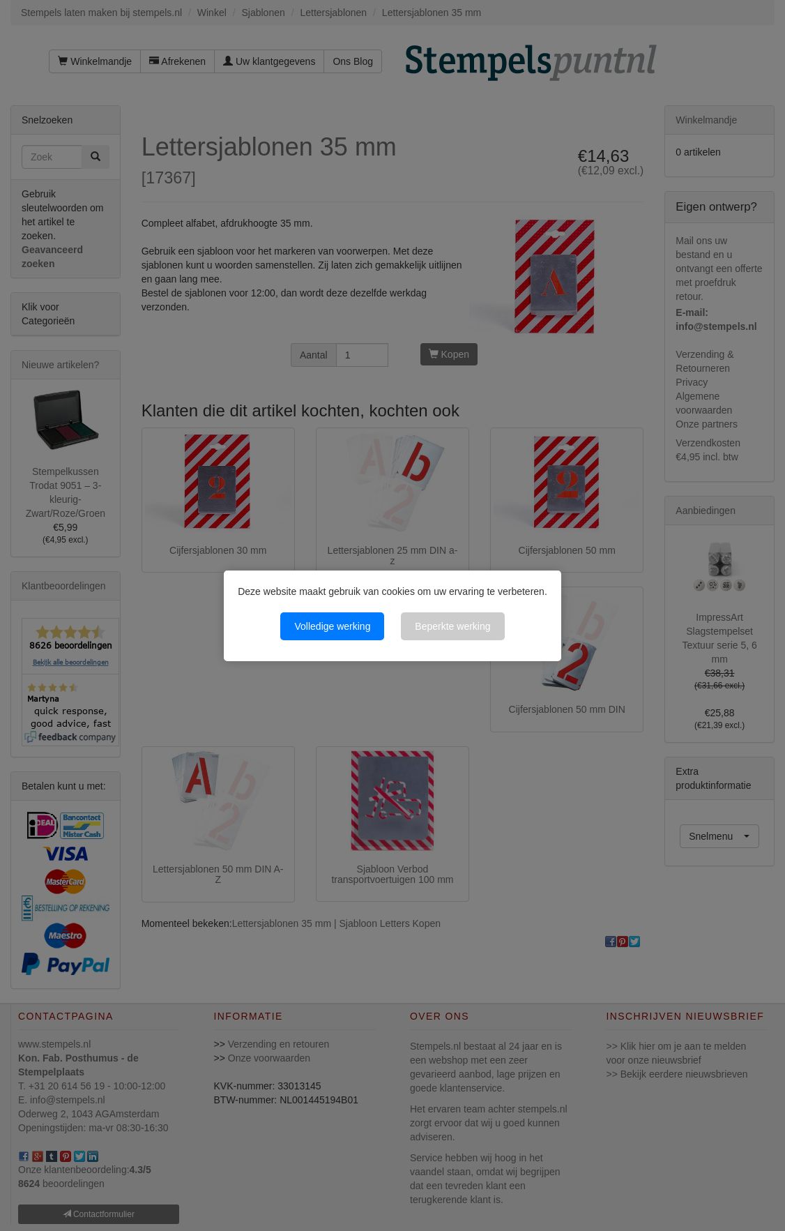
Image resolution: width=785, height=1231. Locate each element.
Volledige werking (332, 626)
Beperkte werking (452, 626)
